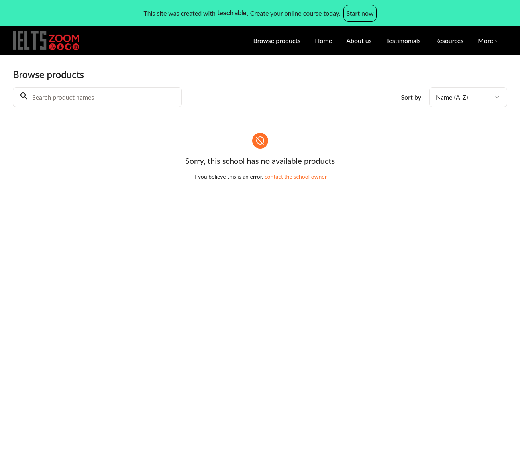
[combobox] (468, 97)
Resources (449, 40)
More (488, 40)
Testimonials (403, 40)
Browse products (277, 40)
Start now (359, 13)
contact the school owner (296, 176)
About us (359, 40)
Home (323, 40)
